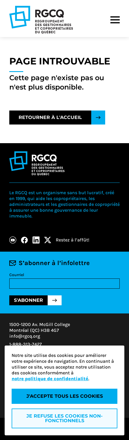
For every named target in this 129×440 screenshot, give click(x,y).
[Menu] (115, 19)
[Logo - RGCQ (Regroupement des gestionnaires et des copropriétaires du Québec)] (41, 20)
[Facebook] (24, 239)
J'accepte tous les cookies (64, 396)
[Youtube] (12, 239)
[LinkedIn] (36, 239)
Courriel (16, 274)
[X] (47, 239)
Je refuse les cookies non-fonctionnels (64, 418)
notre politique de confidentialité (50, 378)
